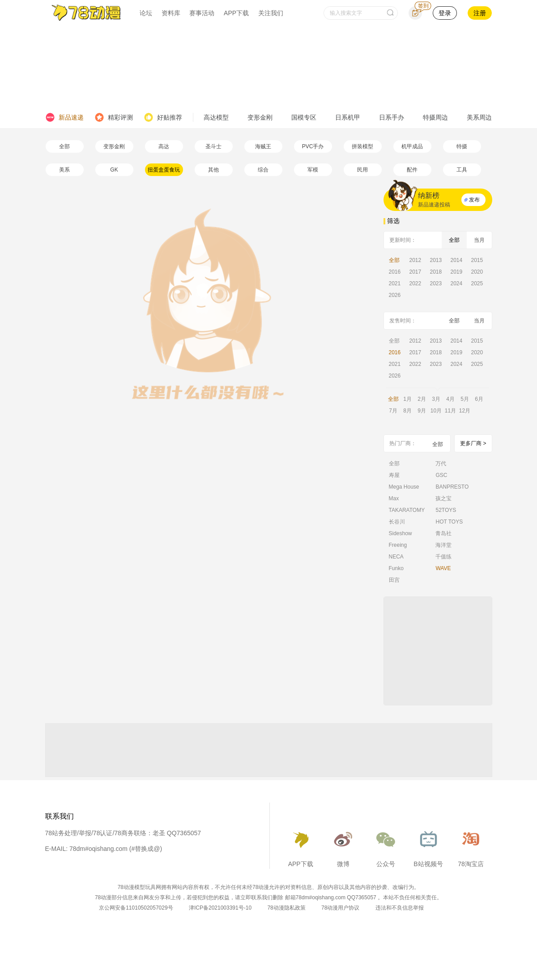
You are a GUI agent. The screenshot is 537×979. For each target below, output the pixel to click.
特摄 (461, 146)
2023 (436, 283)
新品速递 (64, 117)
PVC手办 (313, 146)
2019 (457, 272)
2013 (436, 260)
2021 (395, 283)
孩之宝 (443, 498)
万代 (440, 463)
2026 (395, 295)
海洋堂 (443, 545)
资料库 (171, 13)
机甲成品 (412, 146)
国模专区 (303, 117)
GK (114, 170)
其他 (213, 170)
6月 (479, 399)
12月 (464, 411)
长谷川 (397, 522)
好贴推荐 (163, 117)
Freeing (398, 545)
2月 (422, 399)
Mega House (404, 487)
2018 (436, 272)
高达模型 (216, 117)
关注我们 (270, 13)
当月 (479, 240)
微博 (343, 846)
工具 (461, 170)
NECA (396, 557)
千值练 (443, 557)
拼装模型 (362, 146)
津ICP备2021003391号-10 (220, 908)
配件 (412, 170)
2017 (415, 272)
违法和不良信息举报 (399, 908)
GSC (441, 475)
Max (394, 498)
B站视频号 (428, 846)
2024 (457, 283)
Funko (396, 568)
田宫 (394, 580)
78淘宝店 (470, 846)
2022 (415, 283)
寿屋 (394, 475)
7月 (393, 411)
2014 (457, 260)
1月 (407, 399)
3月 (436, 399)
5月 (464, 399)
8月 (407, 411)
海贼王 (263, 146)
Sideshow (400, 533)
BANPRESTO (452, 487)
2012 (415, 260)
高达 (163, 146)
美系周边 (479, 117)
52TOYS (445, 510)
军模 (312, 170)
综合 (263, 170)
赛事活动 (201, 13)
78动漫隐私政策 (286, 908)
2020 (477, 272)
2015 (477, 260)
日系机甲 (347, 117)
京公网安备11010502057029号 (136, 908)
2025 (477, 283)
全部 (64, 146)
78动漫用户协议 (340, 908)
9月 (422, 411)
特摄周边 (435, 117)
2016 (395, 272)
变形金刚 (260, 117)
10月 (436, 411)
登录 (445, 13)
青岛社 (443, 533)
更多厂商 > (473, 443)
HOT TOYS (449, 522)
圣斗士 (213, 146)
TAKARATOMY (407, 510)
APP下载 (236, 13)
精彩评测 (113, 117)
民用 (362, 170)
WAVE (443, 568)
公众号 (385, 846)
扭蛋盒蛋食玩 (164, 170)
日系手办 (391, 117)
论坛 (146, 13)
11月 (450, 411)
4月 (450, 399)
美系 (64, 170)
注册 (479, 13)
